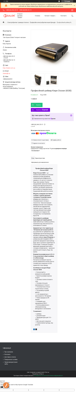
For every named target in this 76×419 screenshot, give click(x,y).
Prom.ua (47, 372)
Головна (37, 15)
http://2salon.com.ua (9, 68)
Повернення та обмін (10, 359)
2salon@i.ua (6, 73)
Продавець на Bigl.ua (38, 374)
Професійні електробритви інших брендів (42, 22)
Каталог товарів (50, 15)
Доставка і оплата (10, 357)
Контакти (63, 15)
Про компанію (8, 352)
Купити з (42, 110)
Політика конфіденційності (55, 375)
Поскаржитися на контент (41, 375)
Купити (38, 105)
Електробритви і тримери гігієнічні (18, 22)
